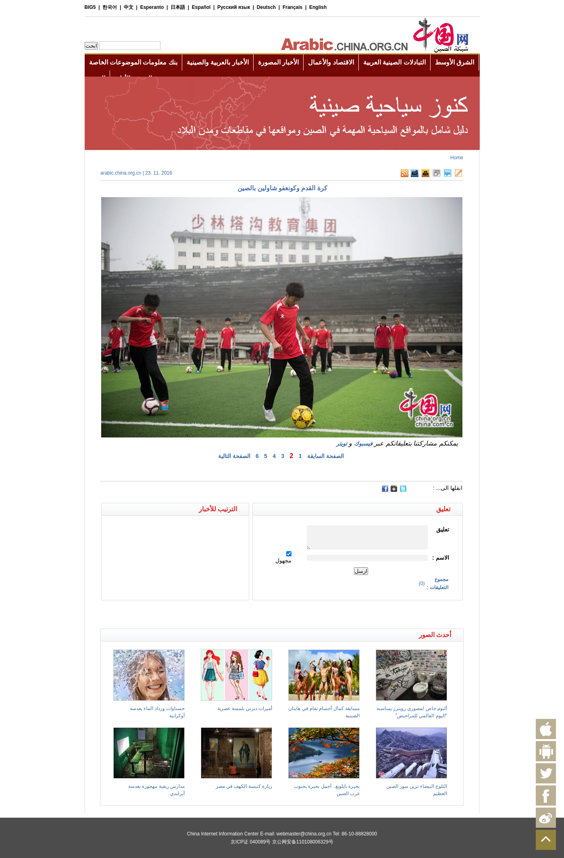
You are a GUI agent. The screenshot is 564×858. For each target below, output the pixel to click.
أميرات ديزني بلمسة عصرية (244, 708)
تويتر (341, 443)
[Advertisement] (191, 614)
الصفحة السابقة (325, 456)
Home (456, 157)
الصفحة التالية (234, 456)
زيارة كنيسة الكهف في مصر (244, 786)
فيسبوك (363, 443)
